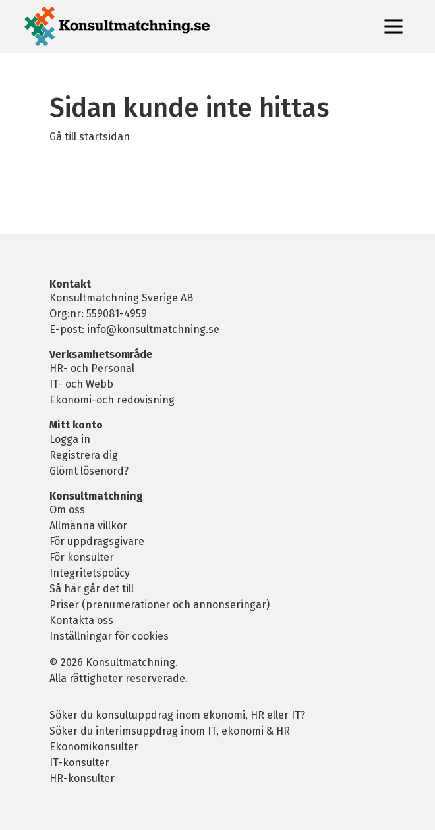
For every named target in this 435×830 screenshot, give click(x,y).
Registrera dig (83, 455)
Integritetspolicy (89, 573)
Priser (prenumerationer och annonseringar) (159, 604)
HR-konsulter (82, 778)
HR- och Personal (91, 368)
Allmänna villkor (88, 525)
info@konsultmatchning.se (153, 329)
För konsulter (81, 557)
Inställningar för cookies (109, 636)
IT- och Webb (81, 384)
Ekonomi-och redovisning (112, 400)
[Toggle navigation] (393, 26)
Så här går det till (91, 589)
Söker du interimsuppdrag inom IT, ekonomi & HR (169, 731)
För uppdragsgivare (96, 541)
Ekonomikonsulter (93, 746)
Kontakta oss (81, 620)
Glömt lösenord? (89, 471)
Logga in (69, 439)
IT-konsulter (79, 762)
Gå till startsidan (89, 136)
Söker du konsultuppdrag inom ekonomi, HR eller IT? (177, 715)
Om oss (67, 510)
